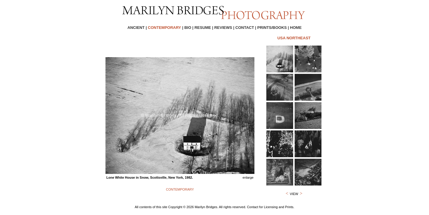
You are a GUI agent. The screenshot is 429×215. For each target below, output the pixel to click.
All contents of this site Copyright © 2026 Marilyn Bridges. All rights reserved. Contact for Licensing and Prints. (214, 207)
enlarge (248, 177)
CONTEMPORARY (180, 189)
